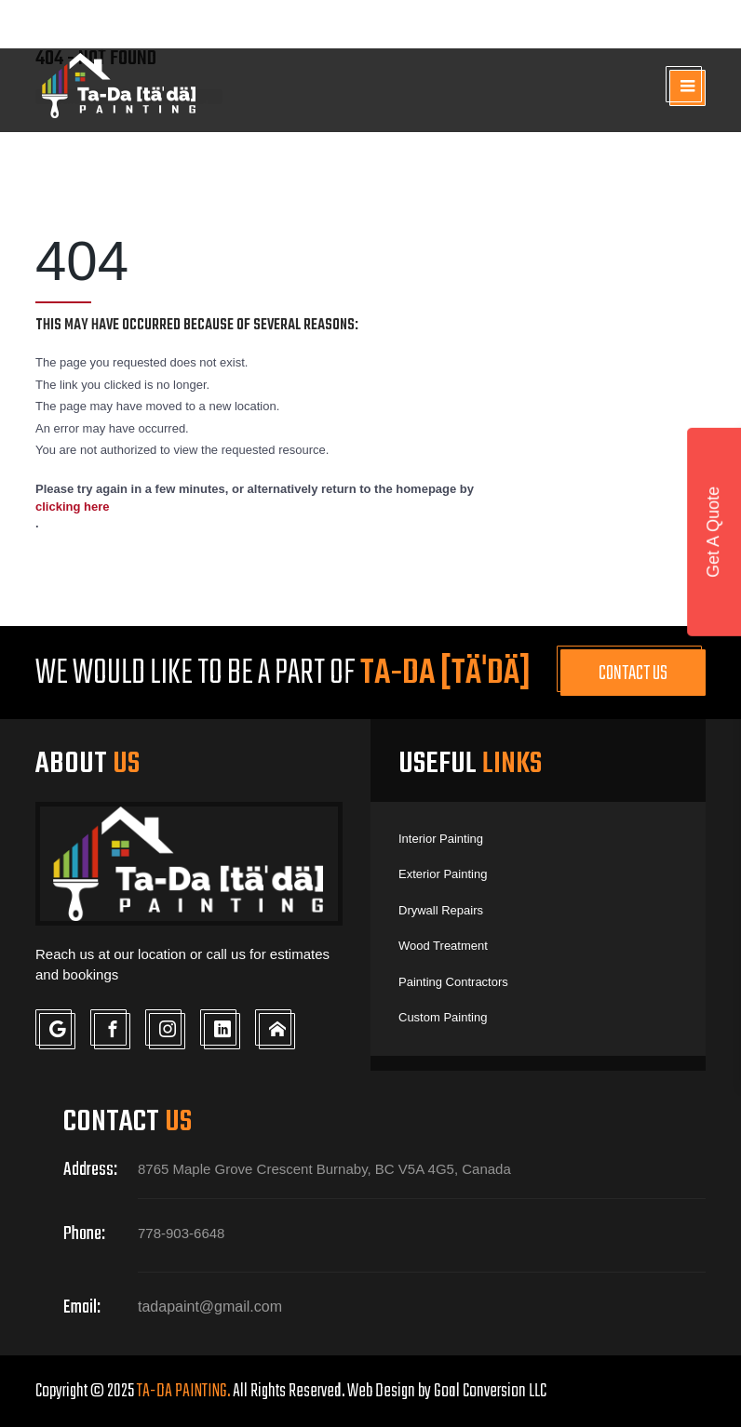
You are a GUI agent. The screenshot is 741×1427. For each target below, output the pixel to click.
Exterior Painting (442, 874)
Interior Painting (440, 839)
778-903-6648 (408, 26)
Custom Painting (442, 1017)
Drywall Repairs (440, 910)
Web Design (381, 1391)
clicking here (72, 506)
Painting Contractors (453, 982)
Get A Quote (713, 532)
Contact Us (633, 673)
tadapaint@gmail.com (609, 24)
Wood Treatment (443, 946)
